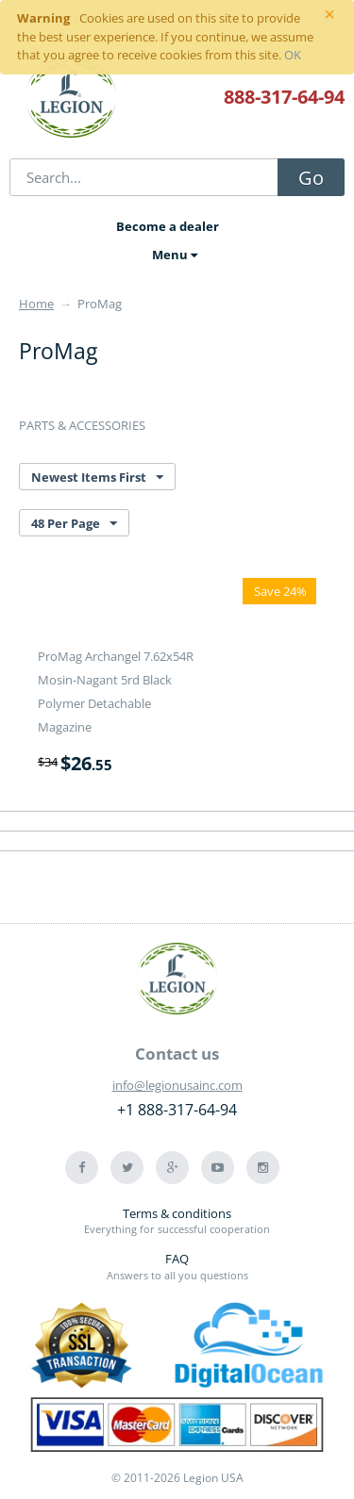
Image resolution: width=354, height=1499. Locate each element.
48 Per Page (74, 524)
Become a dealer (167, 226)
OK (292, 54)
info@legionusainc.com (177, 1085)
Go (311, 177)
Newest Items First (97, 478)
